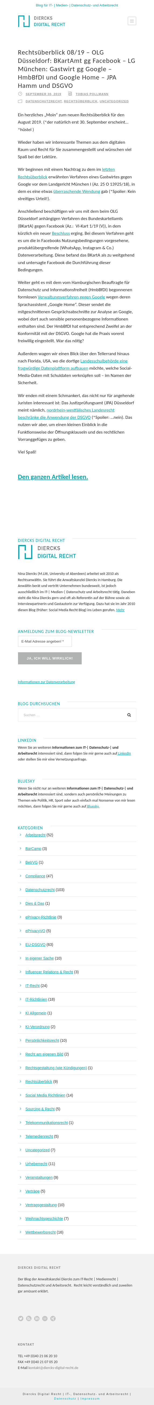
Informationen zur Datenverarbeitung (46, 682)
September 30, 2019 (43, 94)
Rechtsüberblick (81, 101)
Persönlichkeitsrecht (42, 1040)
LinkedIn (124, 753)
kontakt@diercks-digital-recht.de (53, 1368)
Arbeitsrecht (36, 835)
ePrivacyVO (35, 931)
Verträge (33, 1191)
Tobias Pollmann (92, 94)
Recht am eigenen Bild (44, 1054)
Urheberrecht (37, 1164)
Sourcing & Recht (40, 1109)
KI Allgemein (36, 1013)
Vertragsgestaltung (41, 1205)
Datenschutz (65, 1398)
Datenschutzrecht (44, 101)
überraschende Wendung (76, 191)
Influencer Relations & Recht (49, 972)
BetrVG (32, 862)
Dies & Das (35, 903)
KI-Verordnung (38, 1027)
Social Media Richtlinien (46, 1095)
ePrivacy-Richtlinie (41, 917)
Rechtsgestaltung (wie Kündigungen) (56, 1068)
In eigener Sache (40, 958)
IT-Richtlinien (36, 999)
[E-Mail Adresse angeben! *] (45, 641)
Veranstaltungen (39, 1177)
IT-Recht (33, 986)
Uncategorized (114, 101)
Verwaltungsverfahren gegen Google (71, 297)
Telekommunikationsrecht (47, 1123)
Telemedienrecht (39, 1136)
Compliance (35, 876)
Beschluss (61, 233)
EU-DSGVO (36, 944)
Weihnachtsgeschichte (44, 1218)
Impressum (90, 1398)
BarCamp (33, 848)
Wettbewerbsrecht (41, 1232)
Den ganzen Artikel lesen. (53, 477)
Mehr (120, 610)
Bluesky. (92, 806)
